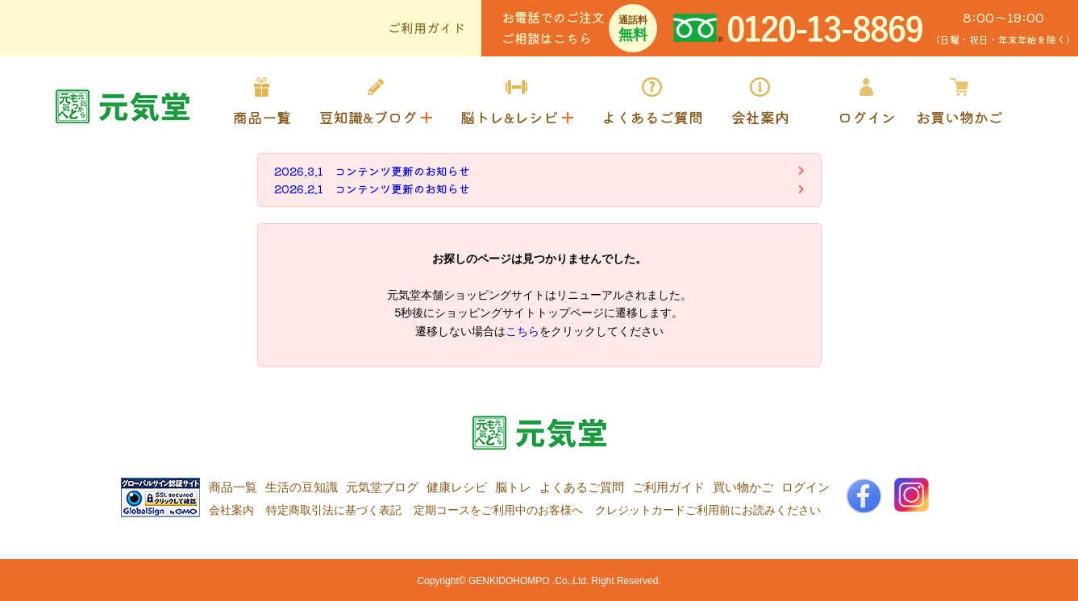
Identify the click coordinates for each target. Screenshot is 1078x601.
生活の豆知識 (301, 487)
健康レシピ (457, 487)
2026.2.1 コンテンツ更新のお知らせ (372, 188)
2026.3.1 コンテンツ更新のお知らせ (372, 171)
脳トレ (513, 487)
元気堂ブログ (382, 487)
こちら (522, 331)
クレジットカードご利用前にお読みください (708, 510)
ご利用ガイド (426, 27)
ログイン (805, 487)
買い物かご (743, 487)
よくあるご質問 (581, 487)
